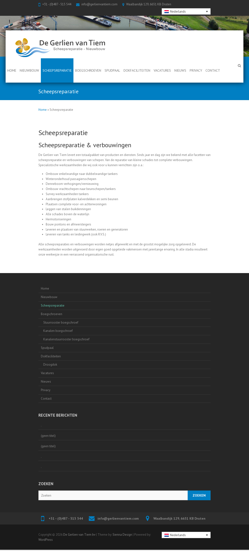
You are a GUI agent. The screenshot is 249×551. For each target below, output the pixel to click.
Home (11, 70)
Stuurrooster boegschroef (60, 322)
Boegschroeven (88, 70)
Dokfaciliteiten (137, 70)
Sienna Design (122, 535)
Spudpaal (112, 70)
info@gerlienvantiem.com (99, 4)
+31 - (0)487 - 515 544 (56, 4)
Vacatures (162, 70)
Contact (212, 70)
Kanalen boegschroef (58, 331)
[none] (186, 11)
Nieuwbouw (29, 70)
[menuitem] (186, 11)
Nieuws (180, 70)
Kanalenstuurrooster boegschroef (66, 339)
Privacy (196, 70)
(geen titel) (48, 436)
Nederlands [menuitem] (178, 11)
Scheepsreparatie (57, 70)
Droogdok (50, 364)
